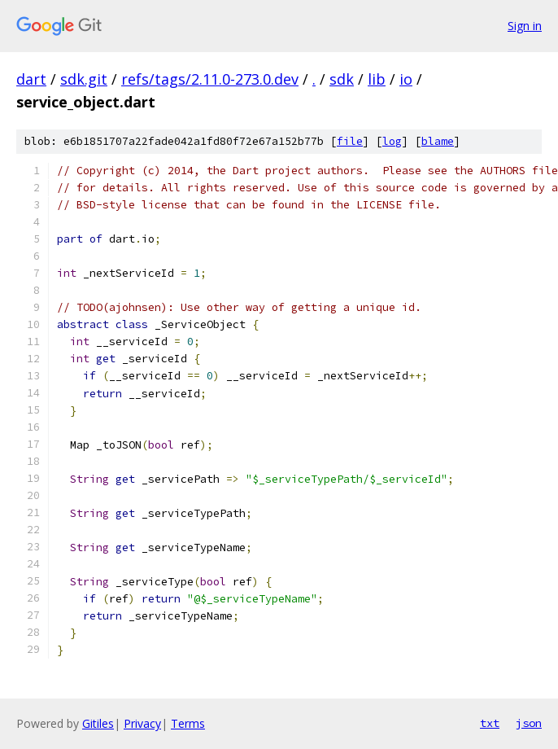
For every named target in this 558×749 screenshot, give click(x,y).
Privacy (142, 723)
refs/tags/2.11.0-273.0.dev (210, 79)
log (392, 141)
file (350, 141)
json (529, 723)
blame (437, 141)
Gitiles (98, 723)
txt (489, 723)
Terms (188, 723)
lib (377, 79)
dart (31, 79)
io (405, 79)
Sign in (525, 25)
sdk (341, 79)
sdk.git (83, 79)
